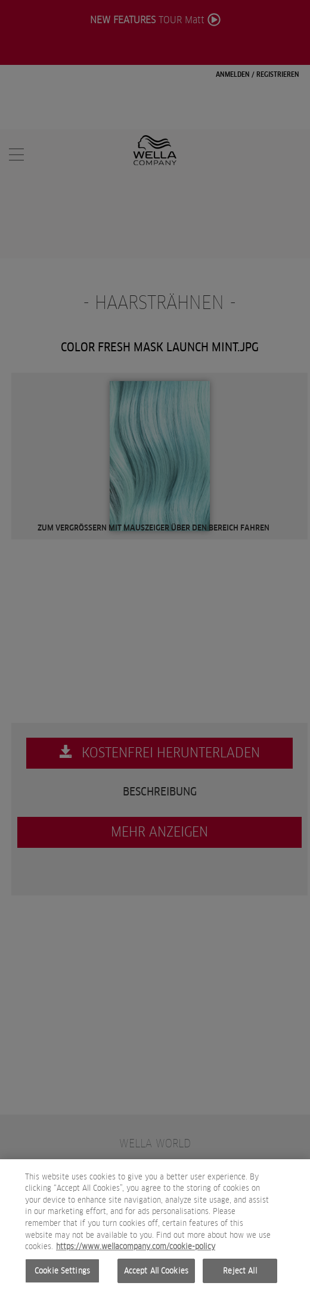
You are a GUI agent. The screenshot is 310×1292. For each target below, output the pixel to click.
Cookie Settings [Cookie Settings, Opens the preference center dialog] (62, 1276)
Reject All (239, 1276)
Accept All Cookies (156, 1276)
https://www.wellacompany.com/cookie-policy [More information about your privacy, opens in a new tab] (135, 1252)
